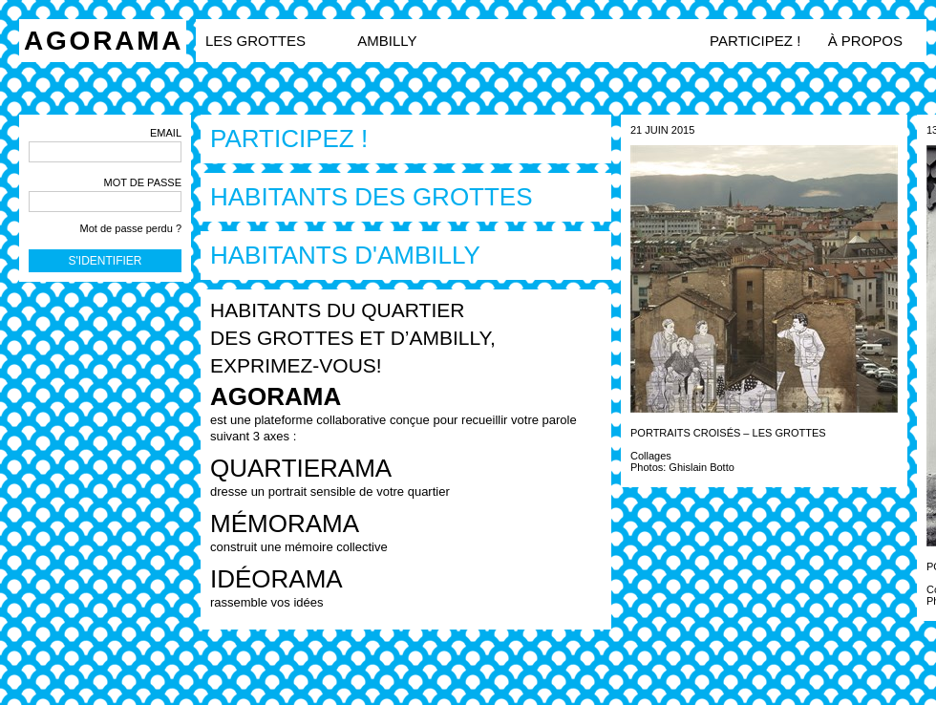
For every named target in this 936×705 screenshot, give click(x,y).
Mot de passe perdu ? (130, 228)
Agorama (103, 40)
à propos (865, 40)
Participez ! (755, 40)
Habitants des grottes (371, 196)
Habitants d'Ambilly (345, 255)
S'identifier (105, 260)
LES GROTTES (257, 40)
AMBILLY (386, 40)
